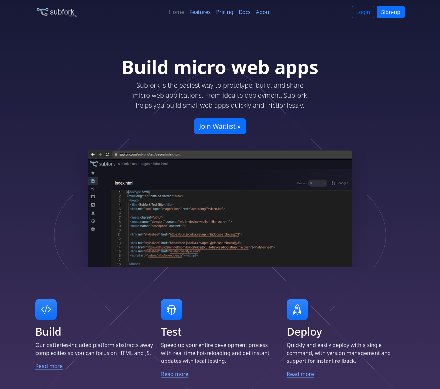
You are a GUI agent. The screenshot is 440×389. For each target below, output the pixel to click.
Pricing (224, 12)
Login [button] (363, 12)
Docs (245, 12)
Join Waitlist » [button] (220, 126)
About (263, 12)
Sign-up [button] (390, 12)
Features (200, 12)
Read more (52, 366)
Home (176, 12)
